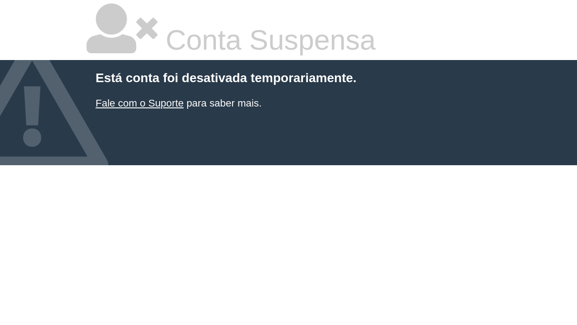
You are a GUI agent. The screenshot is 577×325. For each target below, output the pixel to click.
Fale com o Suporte (139, 103)
